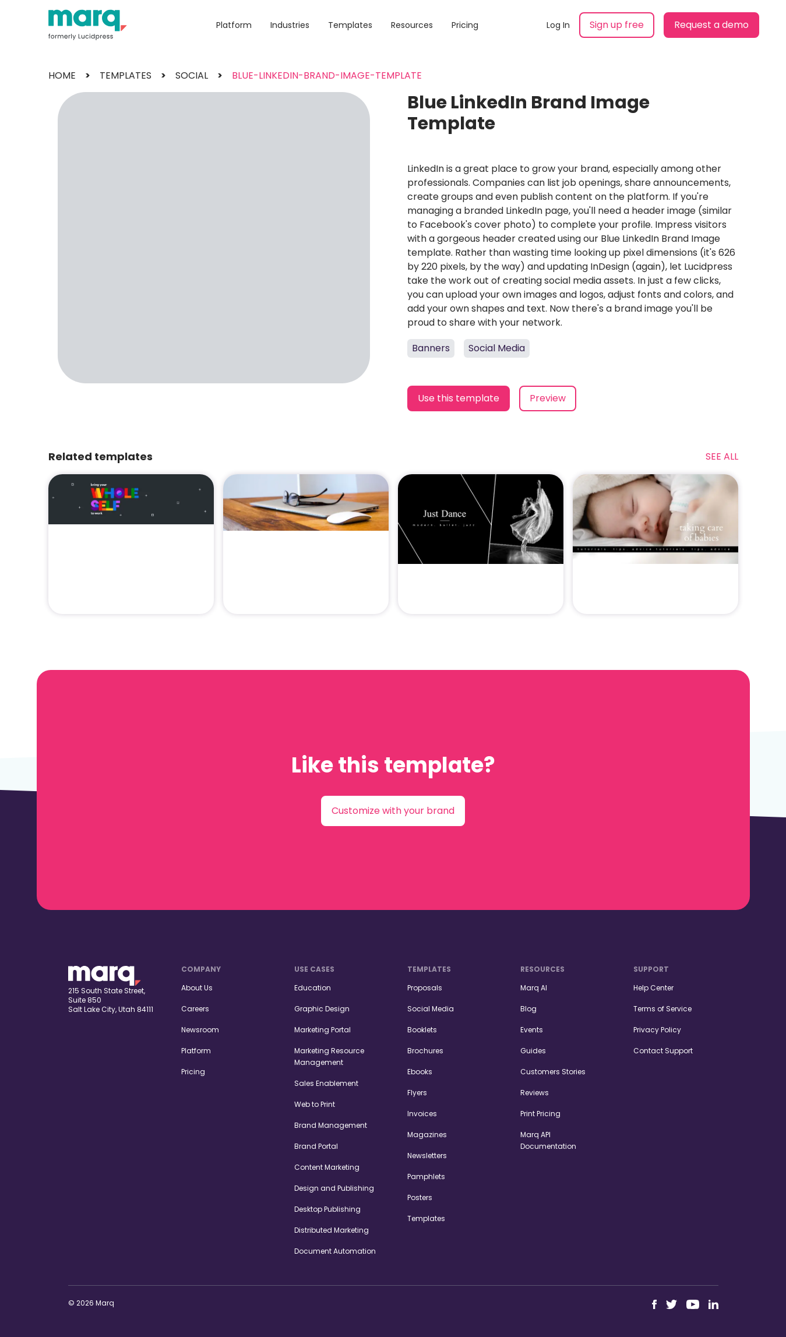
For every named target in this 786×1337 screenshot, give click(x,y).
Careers (195, 1009)
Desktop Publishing (327, 1209)
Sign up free (617, 24)
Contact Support (663, 1051)
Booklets (422, 1030)
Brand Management (330, 1125)
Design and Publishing (334, 1188)
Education (312, 988)
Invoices (422, 1114)
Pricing (465, 25)
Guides (533, 1051)
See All (722, 456)
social (191, 75)
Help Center (653, 988)
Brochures (425, 1051)
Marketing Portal (322, 1030)
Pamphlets (426, 1176)
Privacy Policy (657, 1030)
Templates (350, 25)
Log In (558, 25)
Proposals (424, 988)
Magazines (427, 1135)
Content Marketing (326, 1167)
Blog (528, 1009)
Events (531, 1030)
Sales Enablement (326, 1083)
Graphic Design (322, 1009)
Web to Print (314, 1104)
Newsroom (200, 1030)
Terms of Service (662, 1009)
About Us (197, 988)
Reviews (534, 1093)
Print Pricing (540, 1114)
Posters (419, 1197)
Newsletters (427, 1155)
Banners (431, 348)
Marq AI (533, 988)
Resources (412, 25)
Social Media (496, 348)
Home (62, 75)
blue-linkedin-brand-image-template (327, 75)
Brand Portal (316, 1146)
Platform (234, 25)
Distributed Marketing (331, 1230)
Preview (548, 398)
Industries (289, 25)
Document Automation (335, 1251)
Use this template (458, 398)
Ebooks (419, 1072)
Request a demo (711, 24)
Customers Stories (553, 1072)
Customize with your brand (393, 810)
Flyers (417, 1093)
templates (125, 75)
